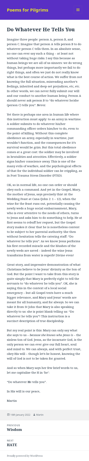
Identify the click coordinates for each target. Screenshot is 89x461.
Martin (40, 414)
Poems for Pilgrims (27, 10)
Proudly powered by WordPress (25, 455)
